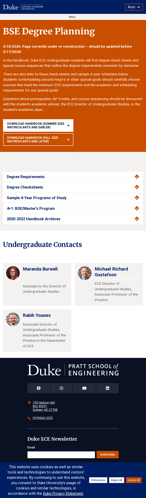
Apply (131, 7)
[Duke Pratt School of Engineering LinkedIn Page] (107, 388)
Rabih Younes (37, 315)
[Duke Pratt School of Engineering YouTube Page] (84, 388)
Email (31, 447)
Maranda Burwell (40, 269)
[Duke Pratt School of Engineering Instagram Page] (61, 388)
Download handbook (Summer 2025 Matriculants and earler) (35, 125)
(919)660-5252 (43, 418)
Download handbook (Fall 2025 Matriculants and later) (32, 139)
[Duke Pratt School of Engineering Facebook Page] (38, 388)
